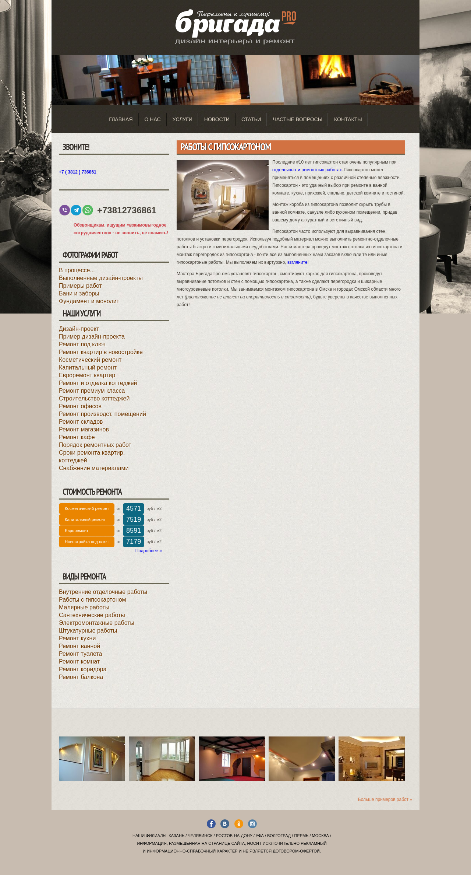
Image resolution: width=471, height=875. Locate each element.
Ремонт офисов (80, 406)
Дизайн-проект (79, 329)
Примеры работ (80, 286)
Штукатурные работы (88, 630)
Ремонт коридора (82, 669)
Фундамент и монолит (89, 301)
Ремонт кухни (77, 638)
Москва (320, 835)
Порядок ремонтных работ (95, 445)
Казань (176, 835)
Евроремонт (76, 530)
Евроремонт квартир (87, 375)
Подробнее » (148, 550)
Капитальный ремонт (88, 367)
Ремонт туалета (80, 654)
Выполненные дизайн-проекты (101, 278)
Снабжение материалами (94, 468)
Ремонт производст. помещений (102, 414)
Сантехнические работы (92, 615)
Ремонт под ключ (82, 344)
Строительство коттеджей (94, 398)
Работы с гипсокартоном (92, 599)
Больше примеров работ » (385, 799)
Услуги (182, 119)
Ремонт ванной (79, 646)
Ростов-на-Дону (234, 835)
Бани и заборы (79, 293)
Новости (217, 119)
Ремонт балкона (81, 677)
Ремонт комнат (79, 661)
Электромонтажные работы (96, 623)
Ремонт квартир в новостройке (101, 352)
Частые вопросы (297, 119)
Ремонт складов (81, 422)
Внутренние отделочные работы (103, 592)
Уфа (260, 835)
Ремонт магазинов (84, 429)
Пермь (301, 835)
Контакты (348, 119)
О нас (153, 119)
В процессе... (77, 270)
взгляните (297, 262)
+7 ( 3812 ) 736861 (77, 172)
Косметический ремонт (90, 360)
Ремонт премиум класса (92, 391)
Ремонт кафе (77, 437)
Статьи (251, 119)
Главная (120, 119)
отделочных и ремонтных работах (307, 169)
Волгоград (279, 835)
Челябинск (200, 835)
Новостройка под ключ (87, 541)
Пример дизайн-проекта (92, 336)
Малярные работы (84, 607)
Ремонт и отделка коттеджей (98, 383)
